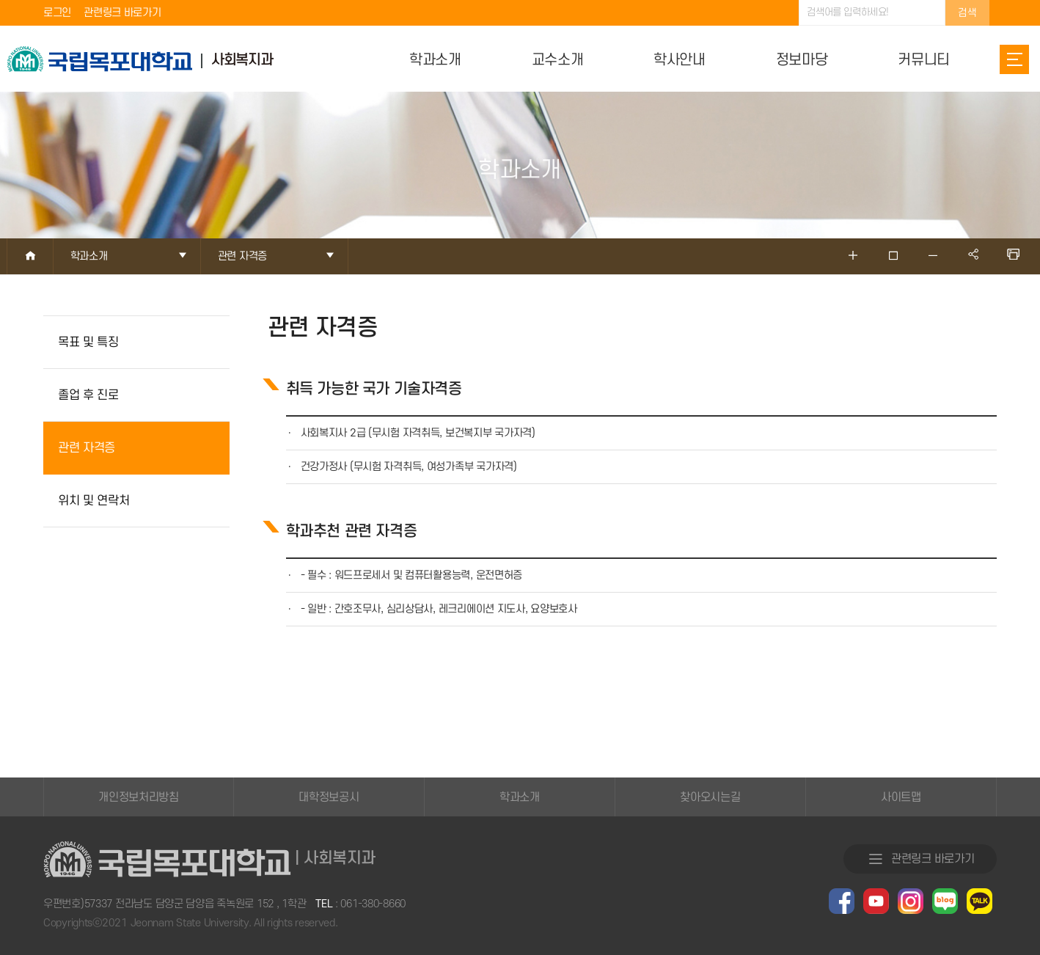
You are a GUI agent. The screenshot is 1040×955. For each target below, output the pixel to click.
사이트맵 (901, 797)
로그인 (57, 13)
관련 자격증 (86, 448)
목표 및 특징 (88, 342)
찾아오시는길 (710, 797)
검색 (967, 12)
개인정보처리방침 (138, 797)
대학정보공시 (329, 797)
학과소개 (519, 797)
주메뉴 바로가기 (0, 0)
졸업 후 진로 (88, 395)
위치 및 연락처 (93, 501)
